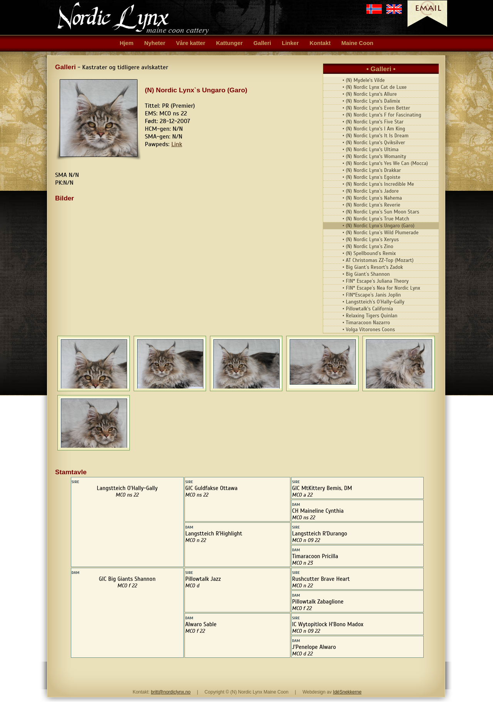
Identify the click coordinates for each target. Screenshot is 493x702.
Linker (290, 43)
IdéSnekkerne (347, 692)
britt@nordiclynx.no (171, 692)
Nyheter (155, 43)
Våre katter (190, 43)
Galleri (262, 43)
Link (176, 144)
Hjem (127, 43)
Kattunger (229, 43)
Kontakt (320, 43)
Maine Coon (357, 43)
